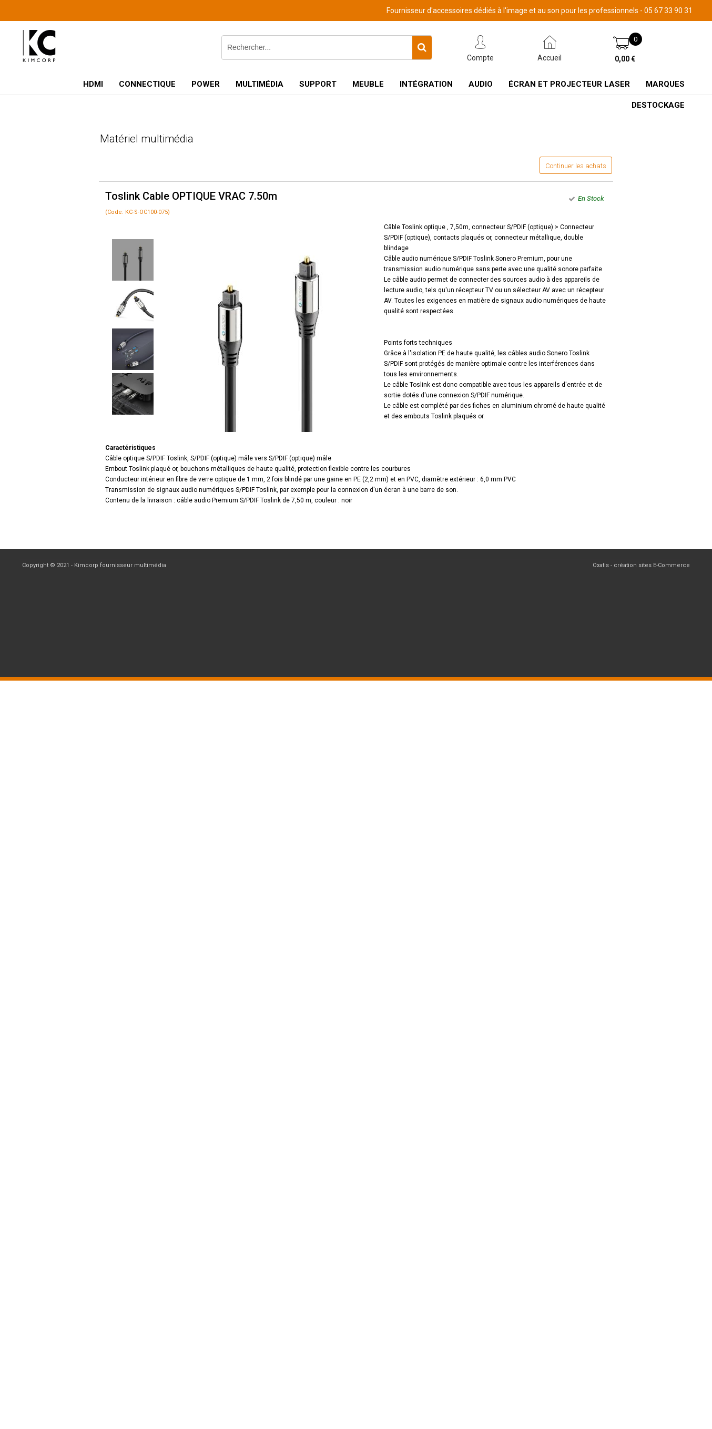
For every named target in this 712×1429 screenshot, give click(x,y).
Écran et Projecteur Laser (569, 84)
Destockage (658, 105)
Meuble (368, 84)
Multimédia (259, 84)
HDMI (93, 84)
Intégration (426, 84)
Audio (481, 84)
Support (318, 84)
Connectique (147, 84)
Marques (665, 84)
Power (205, 84)
